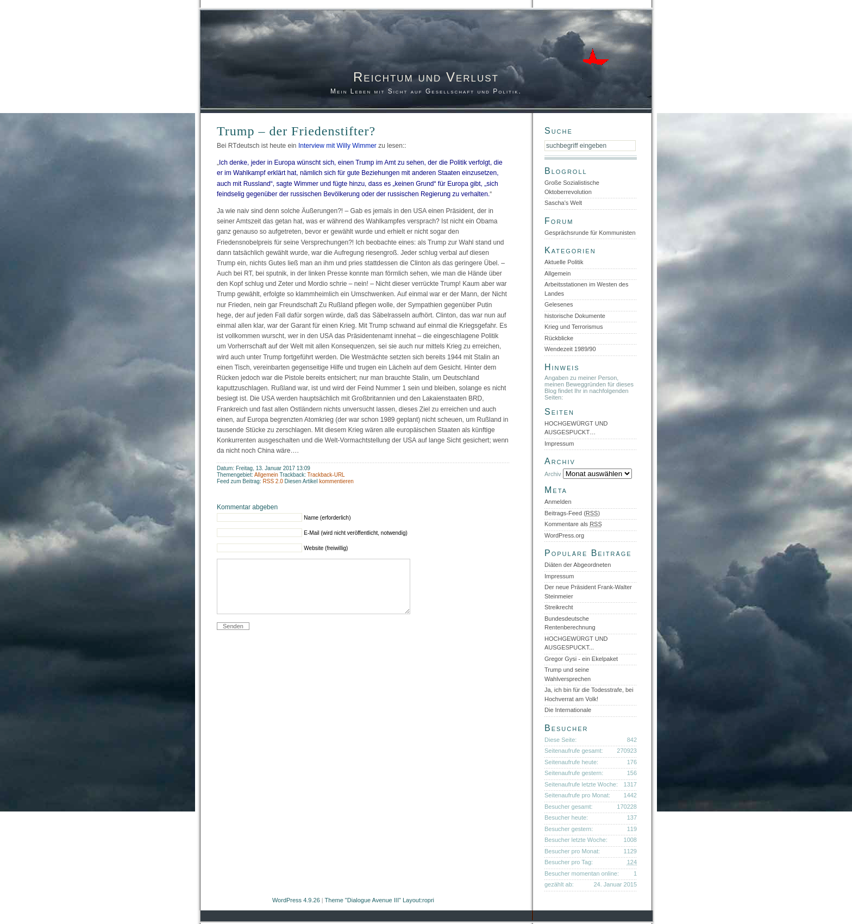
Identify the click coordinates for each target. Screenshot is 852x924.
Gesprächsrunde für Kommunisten (590, 232)
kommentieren (336, 481)
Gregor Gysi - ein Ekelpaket (581, 658)
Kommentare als (573, 524)
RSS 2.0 (273, 481)
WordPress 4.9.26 (296, 900)
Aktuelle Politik (564, 262)
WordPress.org (564, 535)
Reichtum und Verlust (426, 77)
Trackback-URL (326, 475)
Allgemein (266, 475)
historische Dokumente (574, 316)
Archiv (552, 474)
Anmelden (558, 501)
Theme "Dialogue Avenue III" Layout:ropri (379, 900)
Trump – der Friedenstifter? (296, 131)
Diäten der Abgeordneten (577, 564)
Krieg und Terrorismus (573, 326)
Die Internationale (567, 710)
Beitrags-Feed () (572, 513)
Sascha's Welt (563, 202)
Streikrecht (558, 607)
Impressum (559, 443)
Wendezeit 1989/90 (570, 349)
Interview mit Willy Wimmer (337, 145)
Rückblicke (558, 338)
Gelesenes (558, 304)
